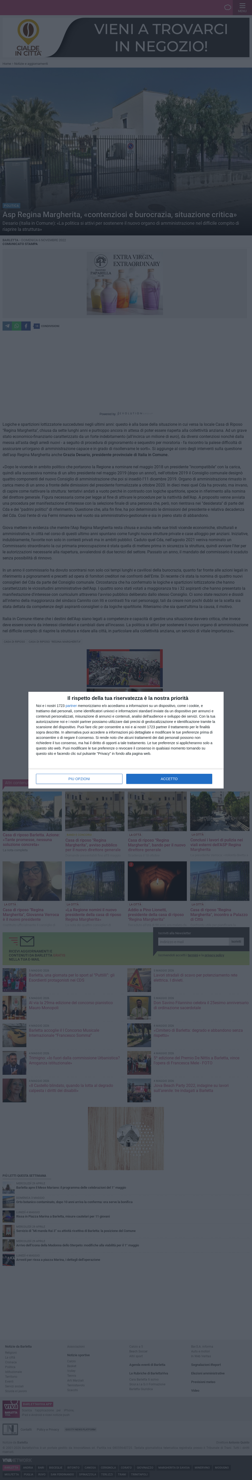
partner (71, 705)
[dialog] (126, 740)
